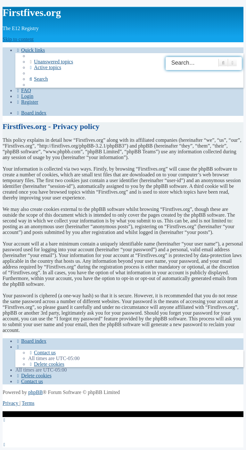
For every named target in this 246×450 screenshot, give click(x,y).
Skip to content (18, 39)
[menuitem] (50, 61)
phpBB (35, 392)
